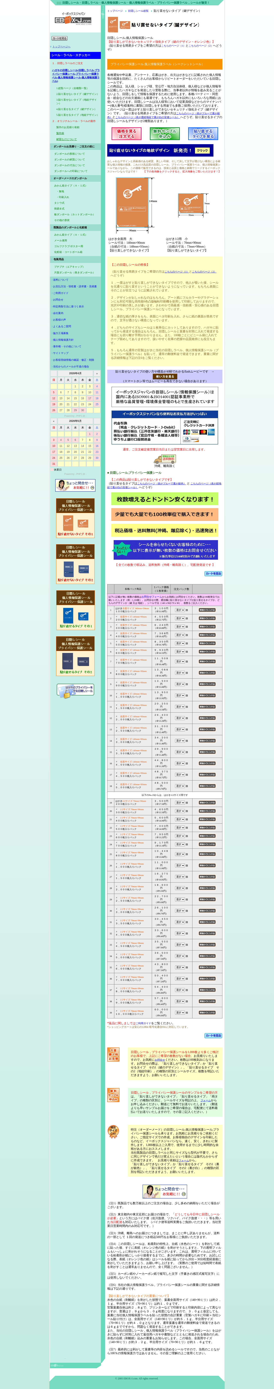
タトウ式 (59, 202)
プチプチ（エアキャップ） (69, 266)
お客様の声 (59, 319)
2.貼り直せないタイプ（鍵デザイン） (77, 93)
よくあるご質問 (62, 326)
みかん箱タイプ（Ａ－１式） (71, 234)
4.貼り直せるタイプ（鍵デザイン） (76, 109)
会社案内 (58, 313)
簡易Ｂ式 (59, 208)
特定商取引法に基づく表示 (68, 306)
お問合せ (58, 299)
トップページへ (61, 46)
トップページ (115, 10)
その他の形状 (62, 220)
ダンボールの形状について (69, 153)
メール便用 (60, 240)
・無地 (60, 191)
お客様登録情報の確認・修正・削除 (73, 359)
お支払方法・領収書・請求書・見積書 (75, 286)
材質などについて (66, 139)
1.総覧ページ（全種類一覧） (72, 88)
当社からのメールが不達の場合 (71, 366)
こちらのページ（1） (173, 45)
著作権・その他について (67, 346)
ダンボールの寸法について (69, 165)
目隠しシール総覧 (138, 10)
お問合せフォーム (151, 596)
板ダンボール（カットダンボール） (74, 214)
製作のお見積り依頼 (67, 127)
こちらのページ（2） (201, 45)
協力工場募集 (60, 333)
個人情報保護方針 (63, 339)
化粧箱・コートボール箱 (68, 252)
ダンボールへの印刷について (71, 171)
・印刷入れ (62, 197)
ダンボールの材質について (69, 159)
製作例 (60, 133)
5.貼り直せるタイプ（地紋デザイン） (77, 114)
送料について (60, 279)
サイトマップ (60, 353)
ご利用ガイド (60, 293)
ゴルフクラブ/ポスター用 (68, 246)
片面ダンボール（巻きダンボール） (74, 272)
